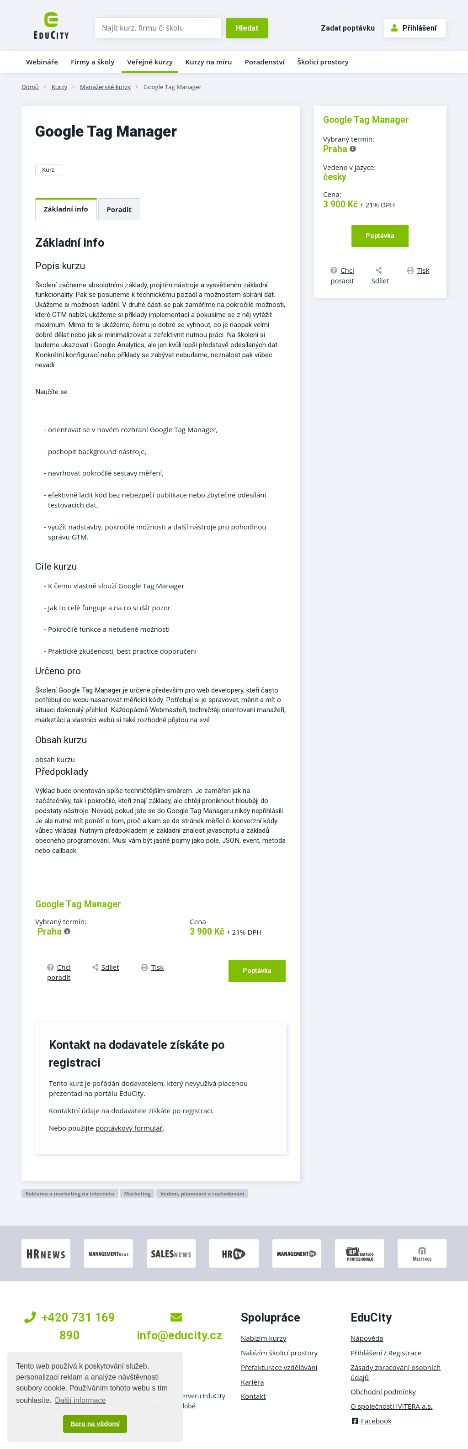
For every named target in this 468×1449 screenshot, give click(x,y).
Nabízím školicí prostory (279, 1352)
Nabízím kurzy (263, 1338)
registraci (197, 1110)
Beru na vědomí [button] (95, 1424)
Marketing (137, 1193)
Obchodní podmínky (383, 1391)
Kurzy (59, 87)
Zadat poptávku (348, 28)
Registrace (405, 1352)
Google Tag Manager (173, 87)
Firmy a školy (92, 61)
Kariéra (252, 1381)
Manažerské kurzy (105, 87)
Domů (30, 87)
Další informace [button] (80, 1400)
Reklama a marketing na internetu (69, 1193)
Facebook (371, 1420)
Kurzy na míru (209, 61)
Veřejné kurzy (150, 61)
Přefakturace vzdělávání (279, 1367)
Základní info (66, 208)
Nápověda (367, 1338)
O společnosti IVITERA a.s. (392, 1406)
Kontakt (253, 1396)
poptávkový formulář (129, 1127)
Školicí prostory (322, 61)
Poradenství (265, 61)
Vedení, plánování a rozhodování (202, 1193)
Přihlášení (413, 28)
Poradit (119, 209)
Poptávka (257, 970)
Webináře (42, 61)
